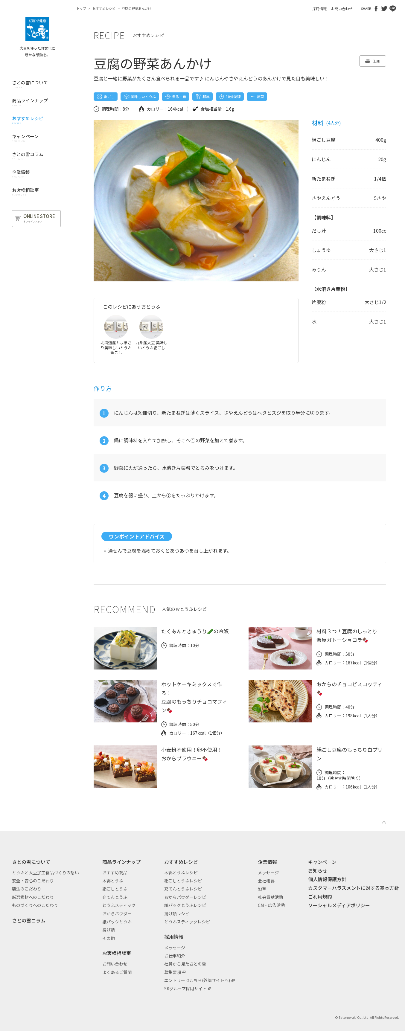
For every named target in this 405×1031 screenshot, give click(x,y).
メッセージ (174, 948)
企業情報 (267, 861)
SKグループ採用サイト (185, 989)
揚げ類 (108, 930)
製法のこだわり (26, 889)
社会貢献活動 (270, 897)
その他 (108, 938)
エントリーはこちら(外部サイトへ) (197, 980)
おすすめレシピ (103, 8)
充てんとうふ (114, 897)
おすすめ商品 (114, 873)
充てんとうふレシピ (183, 889)
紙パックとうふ (117, 922)
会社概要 (266, 881)
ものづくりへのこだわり (35, 905)
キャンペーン (322, 861)
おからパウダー (117, 913)
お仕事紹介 (174, 956)
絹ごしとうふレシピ (183, 881)
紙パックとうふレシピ (185, 905)
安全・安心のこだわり (33, 881)
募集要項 (172, 972)
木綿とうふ (112, 881)
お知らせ (317, 870)
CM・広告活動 (271, 905)
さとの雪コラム (28, 920)
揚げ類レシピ (176, 913)
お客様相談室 (116, 953)
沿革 (262, 889)
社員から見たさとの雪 (185, 964)
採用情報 (319, 8)
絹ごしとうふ (114, 889)
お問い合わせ (342, 8)
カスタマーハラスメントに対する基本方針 (353, 887)
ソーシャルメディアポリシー (339, 905)
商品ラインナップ (121, 861)
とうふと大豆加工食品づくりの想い (45, 873)
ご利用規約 (320, 896)
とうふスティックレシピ (187, 922)
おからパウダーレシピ (185, 897)
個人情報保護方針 (327, 879)
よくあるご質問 (117, 972)
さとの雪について (31, 861)
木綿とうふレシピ (181, 873)
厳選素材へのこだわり (33, 897)
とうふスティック (118, 905)
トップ (81, 8)
